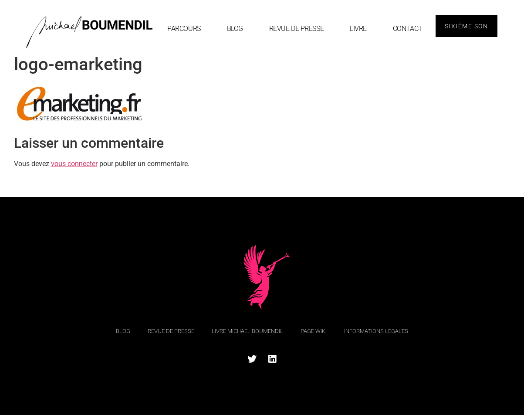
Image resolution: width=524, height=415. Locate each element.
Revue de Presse (296, 28)
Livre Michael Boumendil (247, 331)
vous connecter (74, 164)
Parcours (183, 28)
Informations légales (376, 331)
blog (235, 28)
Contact (408, 28)
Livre (358, 28)
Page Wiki (314, 331)
